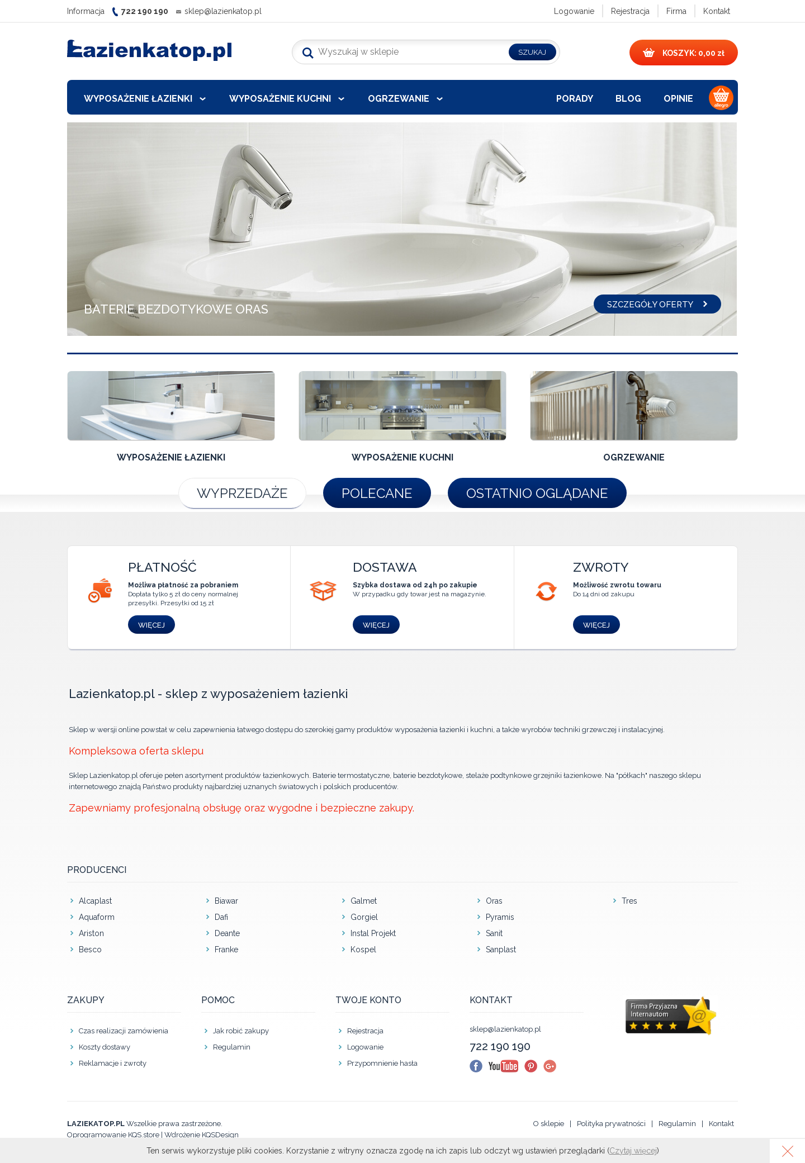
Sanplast (501, 949)
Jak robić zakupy (241, 1031)
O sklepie (548, 1123)
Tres (629, 900)
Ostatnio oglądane (537, 493)
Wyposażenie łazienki (138, 98)
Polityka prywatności (611, 1123)
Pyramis (500, 917)
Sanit (494, 933)
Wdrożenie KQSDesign (201, 1135)
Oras (494, 900)
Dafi (221, 917)
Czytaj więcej (633, 1150)
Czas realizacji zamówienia (123, 1031)
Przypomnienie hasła (382, 1063)
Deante (227, 933)
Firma (676, 11)
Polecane (377, 493)
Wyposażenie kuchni (280, 98)
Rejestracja (630, 11)
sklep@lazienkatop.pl (223, 11)
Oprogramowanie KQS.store (113, 1135)
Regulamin (231, 1047)
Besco (90, 949)
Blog (628, 98)
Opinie (678, 98)
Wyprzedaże (242, 493)
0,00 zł (683, 52)
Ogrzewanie (398, 98)
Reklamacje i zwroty (112, 1063)
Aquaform (97, 917)
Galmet (364, 900)
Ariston (91, 933)
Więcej (151, 625)
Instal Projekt (373, 933)
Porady (574, 98)
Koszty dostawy (104, 1047)
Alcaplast (95, 900)
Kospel (363, 949)
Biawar (226, 900)
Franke (226, 949)
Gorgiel (364, 917)
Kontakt (716, 11)
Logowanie (574, 11)
